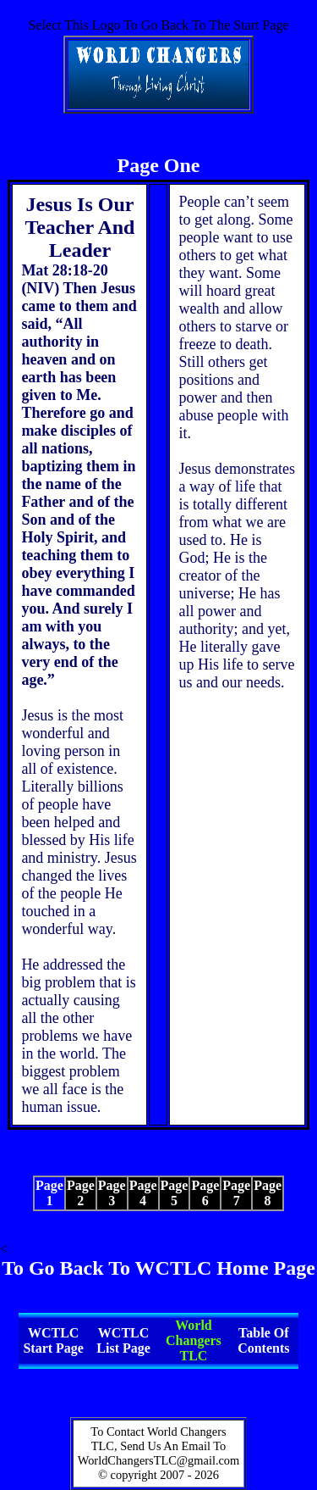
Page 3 (112, 1193)
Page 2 (81, 1193)
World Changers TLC (193, 1340)
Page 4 (143, 1193)
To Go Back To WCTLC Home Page (158, 1268)
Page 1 (49, 1193)
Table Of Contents (263, 1340)
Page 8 (267, 1193)
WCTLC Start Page (53, 1340)
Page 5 (175, 1193)
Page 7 (236, 1193)
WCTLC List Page (123, 1340)
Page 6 (205, 1193)
